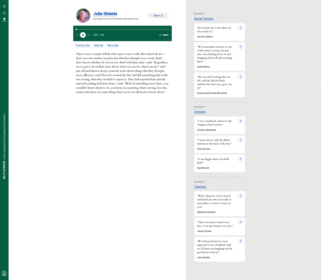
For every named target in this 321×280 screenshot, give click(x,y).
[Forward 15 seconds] (88, 35)
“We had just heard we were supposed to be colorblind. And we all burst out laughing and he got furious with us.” (214, 247)
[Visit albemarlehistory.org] (4, 273)
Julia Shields (105, 13)
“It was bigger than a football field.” (213, 161)
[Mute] (160, 35)
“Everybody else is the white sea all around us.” (214, 29)
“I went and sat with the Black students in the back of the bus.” (214, 141)
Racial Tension (203, 18)
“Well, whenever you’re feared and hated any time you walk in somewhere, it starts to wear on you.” (214, 201)
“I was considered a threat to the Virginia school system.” (214, 122)
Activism (200, 112)
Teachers (200, 186)
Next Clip (98, 45)
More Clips (113, 45)
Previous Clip (83, 45)
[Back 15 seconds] (77, 35)
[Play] (83, 35)
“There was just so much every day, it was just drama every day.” (215, 224)
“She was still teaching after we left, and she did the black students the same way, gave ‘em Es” (214, 82)
